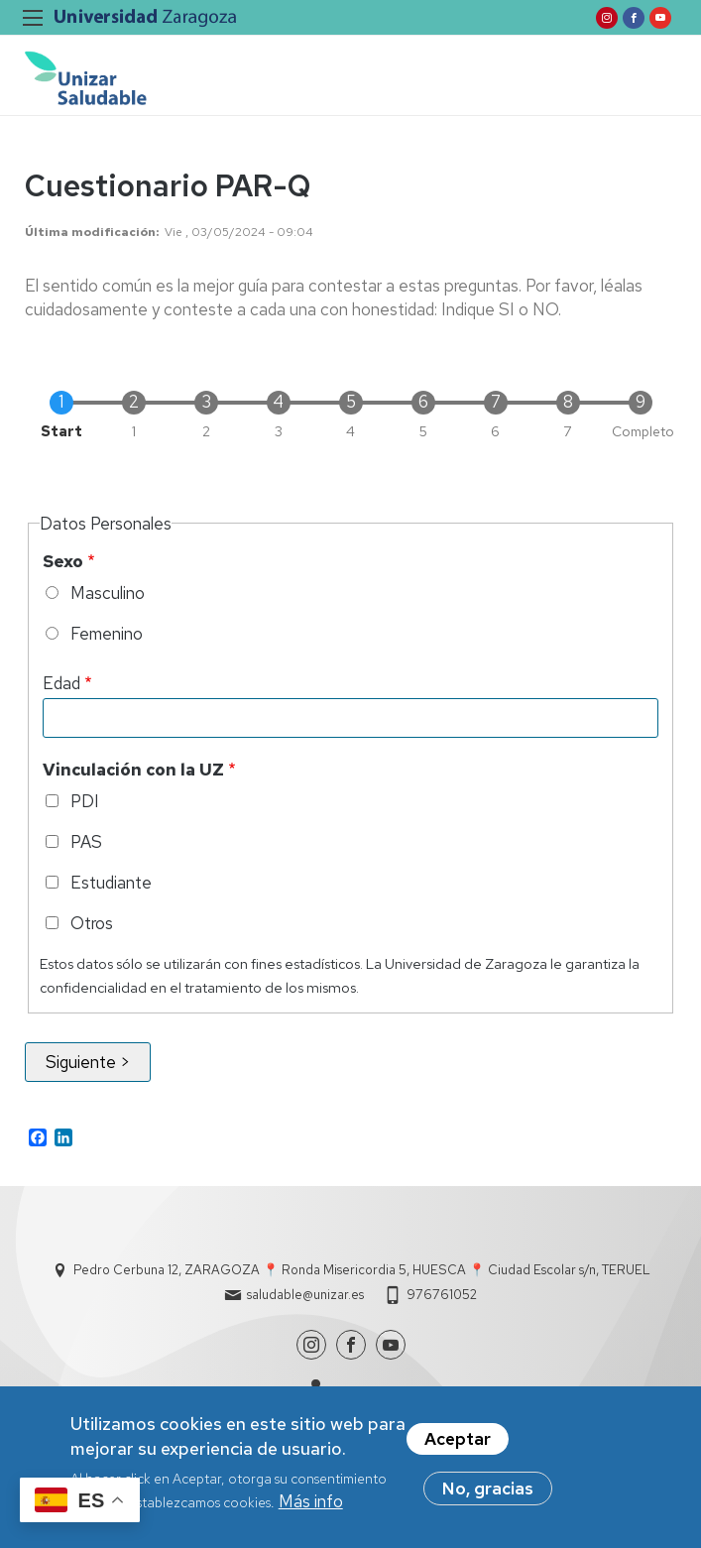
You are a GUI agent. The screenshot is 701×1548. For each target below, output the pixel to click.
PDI (84, 801)
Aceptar (457, 1446)
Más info (311, 1508)
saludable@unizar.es (305, 1294)
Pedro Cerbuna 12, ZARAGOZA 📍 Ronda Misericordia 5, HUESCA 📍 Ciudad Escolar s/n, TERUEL (361, 1269)
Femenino (106, 634)
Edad (61, 683)
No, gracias (487, 1495)
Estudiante (111, 882)
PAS (86, 842)
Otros (91, 923)
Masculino (107, 593)
